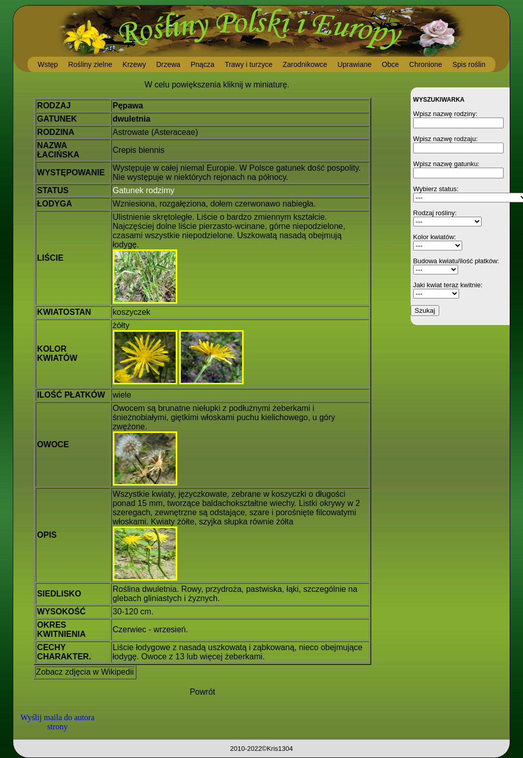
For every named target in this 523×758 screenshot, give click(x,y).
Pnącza (203, 64)
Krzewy (134, 64)
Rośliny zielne (90, 64)
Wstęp (48, 64)
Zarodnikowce (304, 64)
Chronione (425, 64)
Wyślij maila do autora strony (57, 722)
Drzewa (168, 64)
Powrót (202, 691)
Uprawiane (355, 64)
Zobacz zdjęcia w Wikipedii (85, 672)
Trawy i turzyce (249, 64)
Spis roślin (469, 64)
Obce (390, 64)
